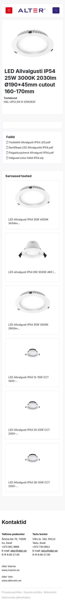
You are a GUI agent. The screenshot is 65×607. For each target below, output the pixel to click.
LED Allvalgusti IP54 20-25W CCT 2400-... (29, 431)
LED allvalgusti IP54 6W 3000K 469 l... (32, 272)
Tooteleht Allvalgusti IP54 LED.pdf (28, 142)
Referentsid (50, 592)
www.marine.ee (11, 570)
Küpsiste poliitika (32, 592)
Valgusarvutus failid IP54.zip (25, 157)
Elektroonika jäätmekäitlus (16, 597)
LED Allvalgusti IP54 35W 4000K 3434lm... (28, 221)
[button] (7, 44)
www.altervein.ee (11, 580)
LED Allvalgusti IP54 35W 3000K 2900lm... (28, 326)
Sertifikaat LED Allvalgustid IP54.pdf (29, 147)
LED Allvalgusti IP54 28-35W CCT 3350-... (29, 484)
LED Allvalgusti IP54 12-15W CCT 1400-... (28, 379)
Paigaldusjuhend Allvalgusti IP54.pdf (30, 152)
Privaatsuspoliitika (12, 592)
